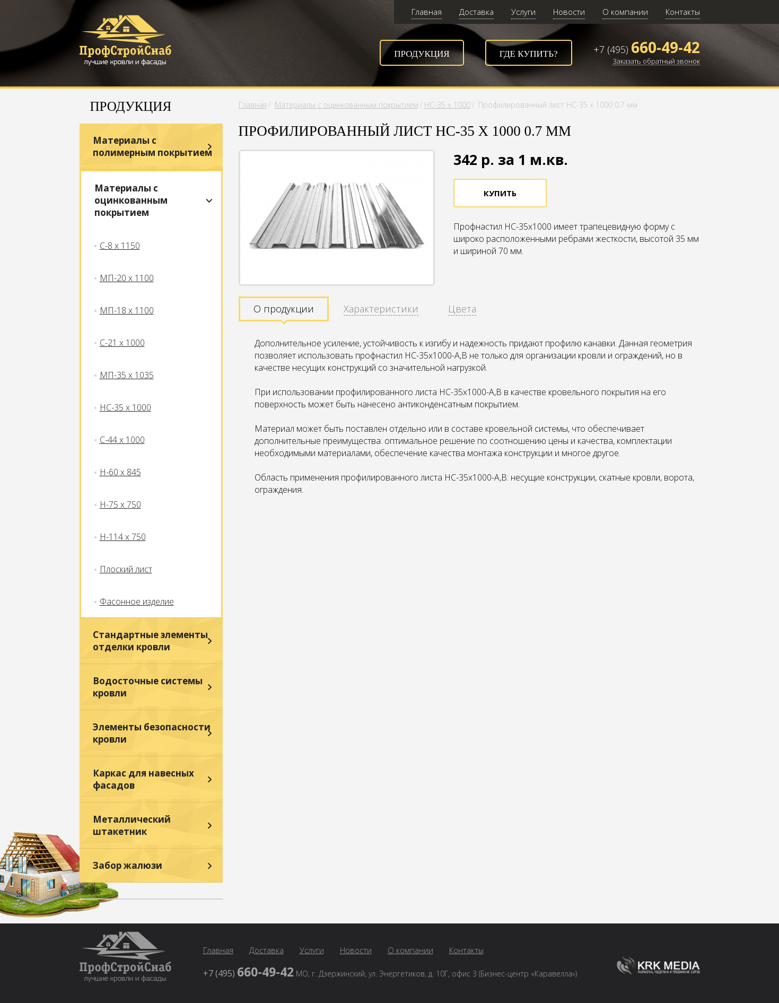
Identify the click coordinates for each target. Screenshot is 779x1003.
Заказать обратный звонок (656, 61)
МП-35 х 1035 (127, 375)
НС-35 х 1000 (125, 407)
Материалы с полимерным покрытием (152, 146)
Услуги (523, 11)
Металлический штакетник (132, 825)
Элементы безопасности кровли (152, 733)
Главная (427, 11)
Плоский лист (126, 569)
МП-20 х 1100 (127, 278)
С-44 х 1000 (122, 440)
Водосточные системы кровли (148, 687)
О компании (625, 11)
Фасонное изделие (137, 601)
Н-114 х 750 (123, 537)
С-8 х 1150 (120, 245)
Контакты (683, 11)
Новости (569, 11)
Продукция (421, 54)
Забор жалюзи (127, 865)
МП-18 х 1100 (127, 310)
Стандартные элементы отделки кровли (150, 641)
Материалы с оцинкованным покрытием (131, 200)
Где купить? (529, 54)
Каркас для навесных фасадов (143, 779)
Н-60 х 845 (120, 472)
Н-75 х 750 (120, 504)
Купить (500, 193)
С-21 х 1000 (122, 342)
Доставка (476, 11)
